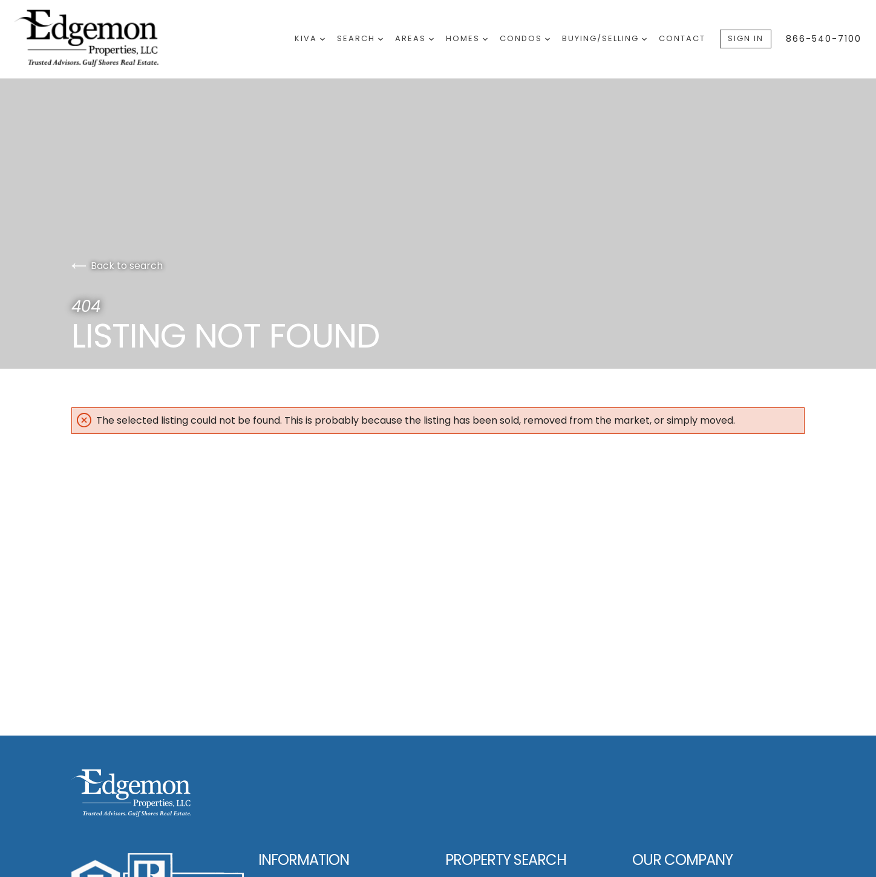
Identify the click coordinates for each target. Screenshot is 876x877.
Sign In (745, 38)
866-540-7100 (823, 38)
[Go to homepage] (99, 39)
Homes (467, 38)
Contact (682, 38)
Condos (525, 38)
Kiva (310, 38)
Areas (414, 38)
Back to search (117, 266)
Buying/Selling (604, 38)
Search (360, 38)
